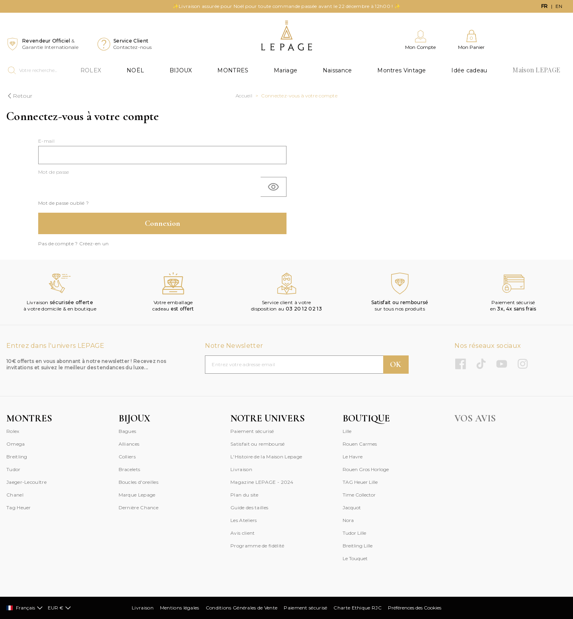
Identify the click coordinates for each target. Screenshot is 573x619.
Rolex (12, 431)
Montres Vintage (401, 70)
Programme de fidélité (257, 546)
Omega (15, 444)
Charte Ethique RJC (357, 608)
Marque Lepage (137, 495)
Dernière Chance (139, 507)
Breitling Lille (357, 546)
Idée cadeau (469, 70)
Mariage (285, 70)
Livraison (241, 469)
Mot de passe (53, 172)
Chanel (14, 495)
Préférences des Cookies (414, 608)
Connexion (162, 223)
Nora (348, 520)
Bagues (127, 431)
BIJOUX (181, 70)
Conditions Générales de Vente (242, 608)
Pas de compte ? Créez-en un (73, 243)
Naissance (337, 70)
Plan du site (244, 495)
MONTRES (232, 70)
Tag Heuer (18, 507)
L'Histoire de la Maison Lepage (266, 457)
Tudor (13, 469)
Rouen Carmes (360, 444)
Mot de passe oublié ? (63, 203)
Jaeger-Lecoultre (26, 482)
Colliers (127, 457)
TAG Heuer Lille (360, 482)
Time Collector (359, 495)
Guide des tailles (249, 507)
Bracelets (129, 469)
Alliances (129, 444)
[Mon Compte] (420, 40)
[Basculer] (273, 187)
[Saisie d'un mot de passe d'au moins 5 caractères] (149, 187)
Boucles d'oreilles (138, 482)
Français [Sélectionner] (24, 608)
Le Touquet (355, 558)
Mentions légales (179, 608)
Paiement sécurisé (252, 431)
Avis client (242, 533)
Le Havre (353, 457)
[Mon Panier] (471, 40)
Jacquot (352, 507)
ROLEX (90, 70)
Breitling (16, 457)
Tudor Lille (354, 533)
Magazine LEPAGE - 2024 (262, 482)
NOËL (135, 70)
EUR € (59, 608)
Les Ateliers (243, 520)
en (559, 6)
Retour (19, 95)
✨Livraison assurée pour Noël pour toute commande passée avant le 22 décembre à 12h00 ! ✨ (286, 6)
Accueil (244, 96)
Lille (347, 431)
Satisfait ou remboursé (257, 444)
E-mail (46, 141)
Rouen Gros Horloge (366, 469)
